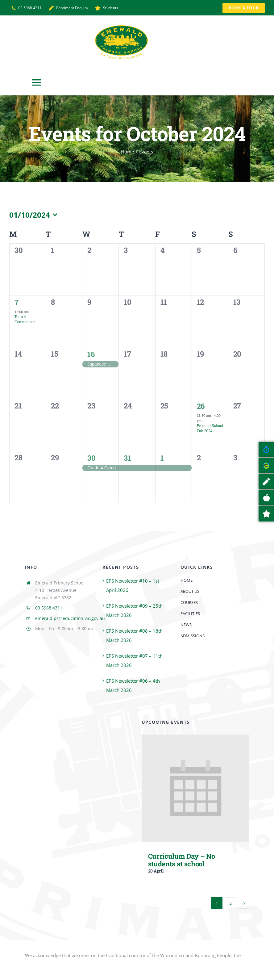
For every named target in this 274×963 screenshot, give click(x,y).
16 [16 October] (90, 354)
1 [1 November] (162, 458)
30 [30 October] (91, 458)
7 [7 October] (17, 302)
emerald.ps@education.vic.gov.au (70, 618)
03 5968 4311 (48, 608)
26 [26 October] (201, 406)
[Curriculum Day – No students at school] (195, 739)
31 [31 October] (127, 458)
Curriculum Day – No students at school (181, 860)
